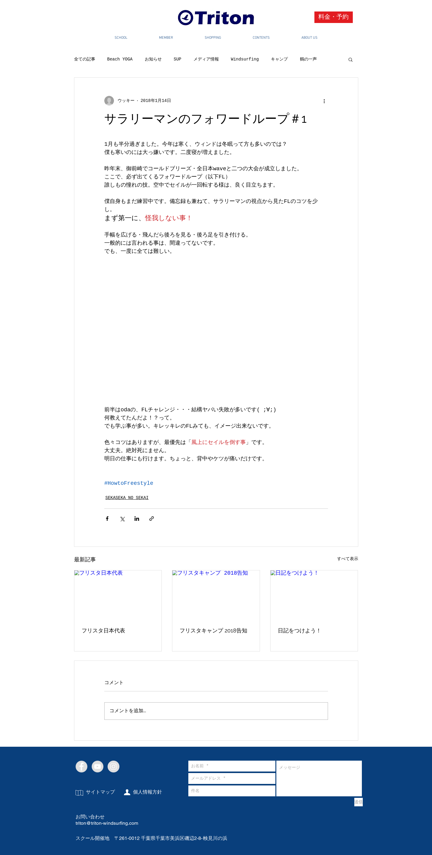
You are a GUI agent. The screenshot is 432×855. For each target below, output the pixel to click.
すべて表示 (347, 558)
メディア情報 (206, 59)
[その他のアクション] (324, 100)
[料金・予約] (333, 17)
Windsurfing (245, 59)
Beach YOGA (120, 59)
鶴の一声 (308, 59)
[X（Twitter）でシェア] (122, 518)
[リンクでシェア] (151, 518)
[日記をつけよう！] (314, 594)
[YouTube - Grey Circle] (97, 766)
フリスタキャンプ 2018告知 (213, 630)
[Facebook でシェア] (107, 518)
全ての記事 (84, 59)
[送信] (358, 802)
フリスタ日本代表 (103, 630)
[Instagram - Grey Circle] (113, 766)
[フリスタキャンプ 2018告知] (216, 594)
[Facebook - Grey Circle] (81, 766)
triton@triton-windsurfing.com (107, 823)
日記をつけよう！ (299, 630)
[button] (350, 59)
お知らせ (153, 59)
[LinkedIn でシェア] (137, 518)
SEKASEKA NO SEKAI (127, 497)
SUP (177, 59)
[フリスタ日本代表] (118, 594)
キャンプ (279, 59)
